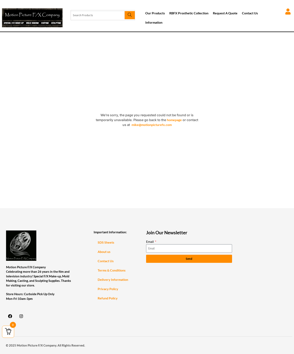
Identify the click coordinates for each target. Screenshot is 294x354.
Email (150, 241)
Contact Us (250, 13)
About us (104, 252)
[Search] (130, 15)
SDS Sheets (106, 242)
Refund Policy (108, 298)
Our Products (155, 13)
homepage (174, 120)
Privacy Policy (108, 289)
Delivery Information (113, 279)
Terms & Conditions (112, 270)
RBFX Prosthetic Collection (188, 13)
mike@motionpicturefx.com (152, 125)
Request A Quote (225, 13)
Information (153, 22)
